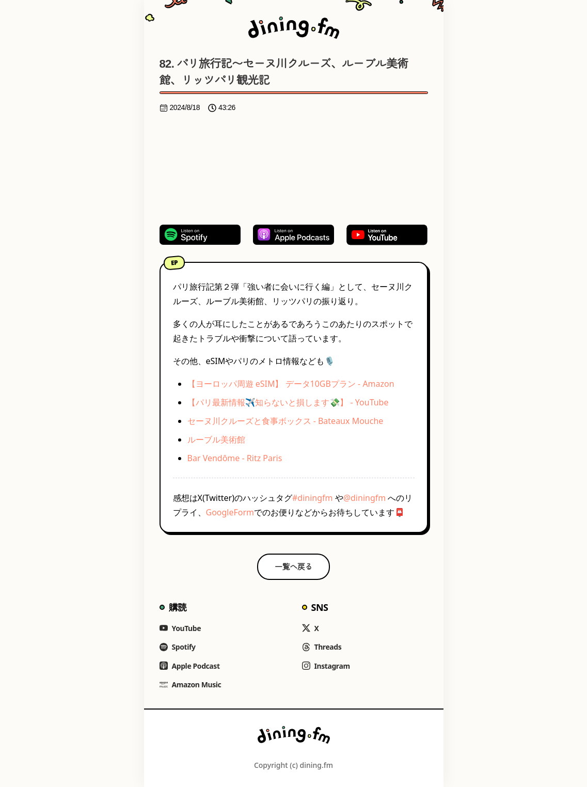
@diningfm (364, 497)
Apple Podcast (190, 666)
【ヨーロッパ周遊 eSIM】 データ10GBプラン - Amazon (290, 383)
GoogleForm (230, 512)
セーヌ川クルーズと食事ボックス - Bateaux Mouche (285, 421)
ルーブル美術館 (216, 439)
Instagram (326, 666)
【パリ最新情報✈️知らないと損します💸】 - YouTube (288, 402)
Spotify (178, 647)
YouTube (180, 628)
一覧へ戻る (293, 566)
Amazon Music (190, 684)
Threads (322, 647)
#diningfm (312, 497)
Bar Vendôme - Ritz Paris (234, 458)
